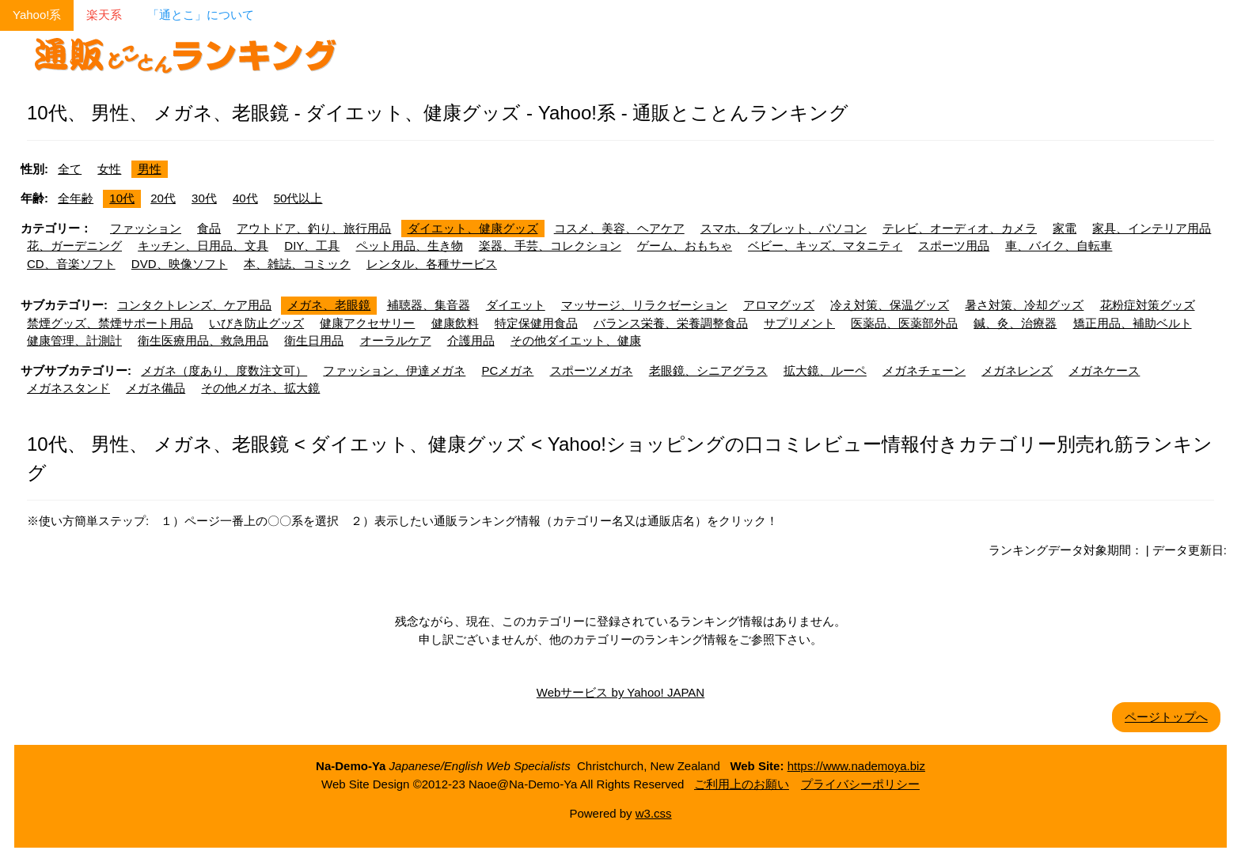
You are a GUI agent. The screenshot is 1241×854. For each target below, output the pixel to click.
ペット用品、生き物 (409, 245)
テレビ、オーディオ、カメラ (959, 228)
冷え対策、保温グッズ (889, 305)
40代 (245, 198)
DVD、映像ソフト (179, 263)
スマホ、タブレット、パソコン (783, 228)
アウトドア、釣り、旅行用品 (314, 228)
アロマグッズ (778, 305)
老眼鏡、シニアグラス (708, 370)
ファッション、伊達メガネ (394, 370)
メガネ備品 (155, 388)
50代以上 (298, 198)
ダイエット (515, 305)
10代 (122, 198)
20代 (163, 198)
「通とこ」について (200, 14)
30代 (204, 198)
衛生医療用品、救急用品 (203, 340)
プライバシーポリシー (860, 784)
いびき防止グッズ (256, 323)
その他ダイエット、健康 (575, 340)
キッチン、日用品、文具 (203, 245)
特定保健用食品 (536, 323)
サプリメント (799, 323)
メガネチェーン (924, 370)
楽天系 (104, 14)
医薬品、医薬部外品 (904, 323)
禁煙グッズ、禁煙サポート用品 (110, 323)
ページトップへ (1166, 717)
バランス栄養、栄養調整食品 (671, 323)
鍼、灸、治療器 (1015, 323)
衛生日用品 (313, 340)
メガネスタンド (68, 388)
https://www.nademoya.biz (856, 766)
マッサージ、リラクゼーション (644, 305)
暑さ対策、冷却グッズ (1024, 305)
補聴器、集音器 (428, 305)
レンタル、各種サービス (431, 263)
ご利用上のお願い (741, 784)
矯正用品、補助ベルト (1132, 323)
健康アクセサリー (367, 323)
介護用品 (471, 340)
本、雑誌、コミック (297, 263)
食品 (209, 228)
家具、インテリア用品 (1151, 228)
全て (70, 169)
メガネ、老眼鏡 (328, 305)
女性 (109, 169)
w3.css (654, 813)
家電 (1064, 228)
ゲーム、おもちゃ (684, 245)
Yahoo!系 (37, 14)
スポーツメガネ (591, 370)
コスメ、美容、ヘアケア (619, 228)
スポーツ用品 (953, 245)
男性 (149, 169)
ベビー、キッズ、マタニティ (825, 245)
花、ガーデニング (74, 245)
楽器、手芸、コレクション (550, 245)
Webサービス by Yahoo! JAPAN (620, 692)
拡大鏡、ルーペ (825, 370)
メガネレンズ (1017, 370)
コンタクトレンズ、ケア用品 (194, 305)
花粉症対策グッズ (1147, 305)
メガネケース (1104, 370)
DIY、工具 (312, 245)
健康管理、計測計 (74, 340)
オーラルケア (395, 340)
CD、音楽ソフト (71, 263)
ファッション (145, 228)
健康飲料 (455, 323)
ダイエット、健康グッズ (473, 228)
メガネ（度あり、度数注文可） (224, 370)
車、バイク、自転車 (1058, 245)
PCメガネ (508, 370)
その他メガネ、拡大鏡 (260, 388)
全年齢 (75, 198)
